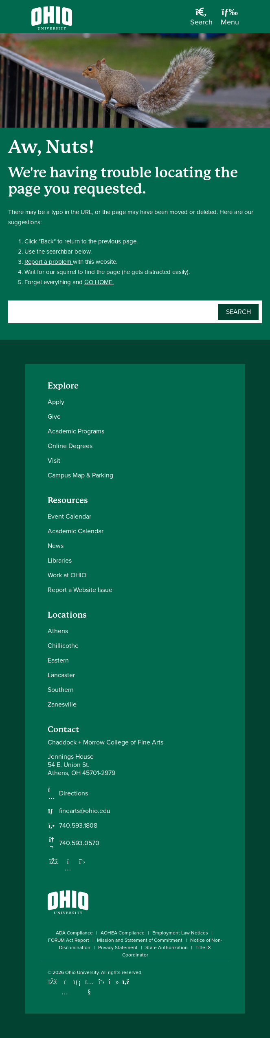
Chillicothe (63, 645)
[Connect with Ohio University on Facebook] (53, 982)
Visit (54, 460)
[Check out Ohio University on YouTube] (89, 987)
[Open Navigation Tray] (230, 19)
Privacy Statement (118, 947)
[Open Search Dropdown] (201, 19)
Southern (61, 689)
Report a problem (48, 261)
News (56, 545)
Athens (58, 631)
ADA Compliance (74, 932)
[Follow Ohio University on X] (102, 982)
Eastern (58, 660)
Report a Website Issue (80, 589)
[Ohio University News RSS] (126, 982)
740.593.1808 (78, 826)
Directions (73, 793)
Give (54, 416)
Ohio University (82, 972)
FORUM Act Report (68, 940)
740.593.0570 (79, 843)
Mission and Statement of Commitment (139, 940)
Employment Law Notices (180, 932)
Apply (56, 401)
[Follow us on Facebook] (54, 861)
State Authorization (166, 947)
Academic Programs (76, 431)
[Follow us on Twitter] (82, 861)
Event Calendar (69, 516)
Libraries (60, 560)
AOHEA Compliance (123, 932)
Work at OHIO (67, 575)
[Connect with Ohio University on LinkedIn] (77, 982)
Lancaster (61, 675)
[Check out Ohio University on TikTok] (114, 982)
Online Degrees (70, 446)
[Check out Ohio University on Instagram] (65, 992)
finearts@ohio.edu (84, 811)
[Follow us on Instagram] (68, 868)
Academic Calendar (75, 531)
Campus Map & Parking (80, 475)
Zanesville (62, 704)
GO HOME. (99, 282)
